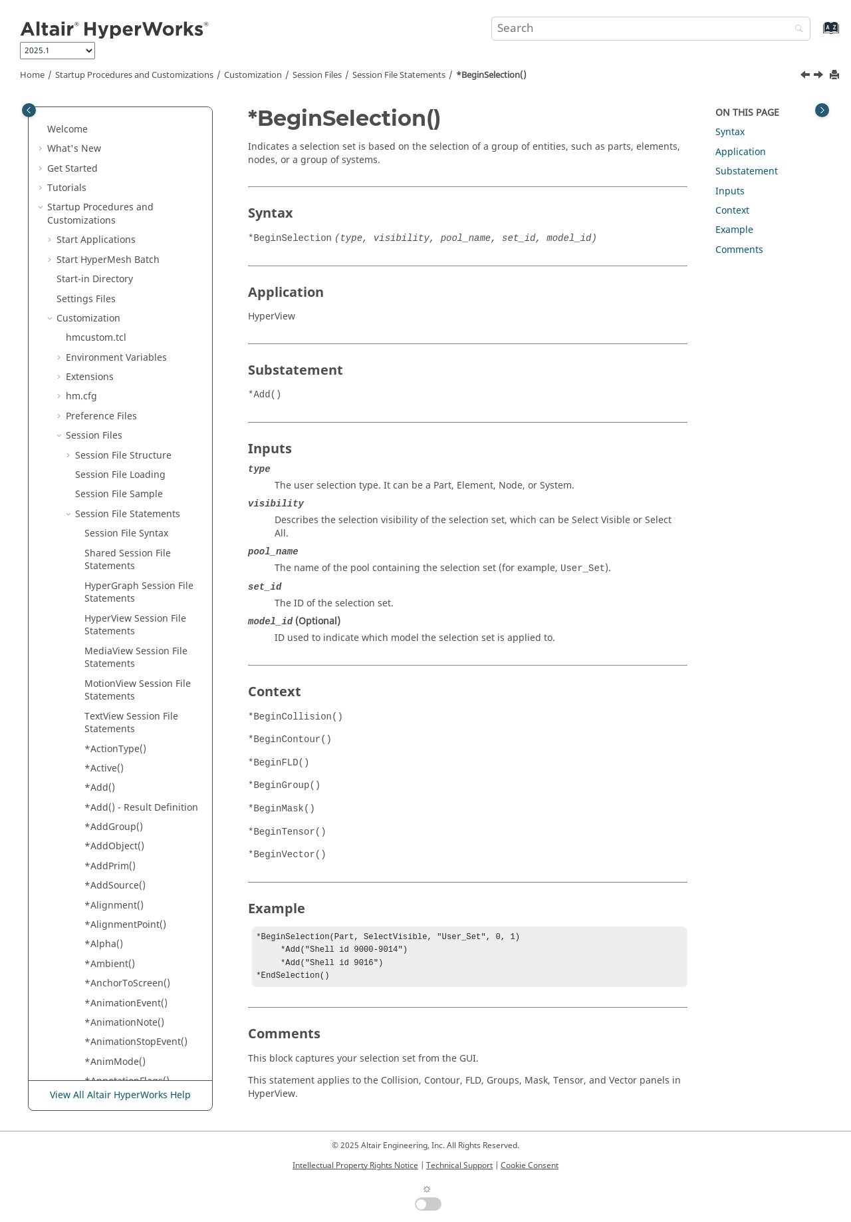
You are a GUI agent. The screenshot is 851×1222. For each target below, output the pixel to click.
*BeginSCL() (111, 205)
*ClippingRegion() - (128, 863)
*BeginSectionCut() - (130, 250)
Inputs (730, 191)
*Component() (116, 1065)
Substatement (746, 171)
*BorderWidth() (119, 739)
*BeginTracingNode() (132, 485)
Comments (739, 250)
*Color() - (133, 889)
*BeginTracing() (120, 466)
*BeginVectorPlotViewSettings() (142, 654)
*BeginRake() (114, 107)
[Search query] (650, 29)
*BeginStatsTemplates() (137, 296)
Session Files (317, 75)
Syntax (730, 132)
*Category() (110, 778)
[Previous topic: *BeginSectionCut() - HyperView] (806, 77)
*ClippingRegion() (125, 837)
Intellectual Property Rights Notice (355, 1165)
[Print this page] (835, 76)
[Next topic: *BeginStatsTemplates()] (819, 77)
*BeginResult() (117, 126)
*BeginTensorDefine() (133, 394)
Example (734, 230)
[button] (79, 107)
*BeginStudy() (116, 315)
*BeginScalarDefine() (132, 185)
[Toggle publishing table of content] (29, 110)
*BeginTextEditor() (126, 446)
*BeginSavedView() (127, 165)
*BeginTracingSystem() (136, 524)
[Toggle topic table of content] (822, 110)
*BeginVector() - (120, 570)
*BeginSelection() (491, 75)
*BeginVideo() (116, 681)
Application (740, 152)
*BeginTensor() (119, 374)
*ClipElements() (120, 818)
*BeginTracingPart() (129, 504)
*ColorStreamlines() (129, 1007)
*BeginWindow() (121, 700)
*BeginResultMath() (129, 146)
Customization (253, 75)
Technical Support (459, 1165)
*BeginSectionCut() (127, 224)
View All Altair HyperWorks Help (120, 1096)
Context (732, 211)
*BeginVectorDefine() (132, 629)
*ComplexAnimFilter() (133, 1026)
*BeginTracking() (123, 543)
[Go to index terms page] (817, 34)
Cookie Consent (529, 1165)
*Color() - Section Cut (132, 948)
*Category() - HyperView (138, 798)
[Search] (795, 30)
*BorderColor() (117, 720)
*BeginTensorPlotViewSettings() (144, 419)
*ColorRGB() (111, 987)
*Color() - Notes (119, 928)
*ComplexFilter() (121, 1046)
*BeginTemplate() (124, 354)
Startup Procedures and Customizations (134, 75)
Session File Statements (398, 75)
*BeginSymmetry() (126, 335)
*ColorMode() (115, 967)
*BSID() (101, 759)
